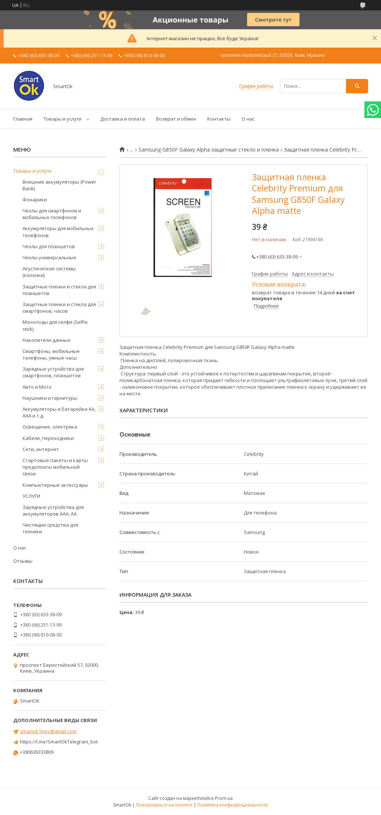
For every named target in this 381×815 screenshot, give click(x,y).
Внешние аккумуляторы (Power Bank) (59, 185)
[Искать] (357, 86)
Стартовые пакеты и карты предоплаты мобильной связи (55, 467)
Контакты (219, 118)
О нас (248, 118)
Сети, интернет (40, 449)
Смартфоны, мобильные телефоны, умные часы (51, 354)
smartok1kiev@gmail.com (48, 731)
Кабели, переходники (48, 438)
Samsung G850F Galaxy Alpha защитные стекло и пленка (209, 150)
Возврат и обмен (176, 118)
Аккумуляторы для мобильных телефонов (58, 231)
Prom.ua (224, 798)
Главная (22, 118)
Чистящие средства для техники (50, 528)
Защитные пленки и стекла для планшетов (59, 289)
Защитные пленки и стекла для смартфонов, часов (59, 307)
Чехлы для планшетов (48, 246)
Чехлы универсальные (49, 257)
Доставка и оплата (122, 118)
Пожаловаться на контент (164, 805)
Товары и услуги (63, 118)
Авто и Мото (37, 387)
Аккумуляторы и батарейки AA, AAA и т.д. (59, 412)
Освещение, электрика (49, 426)
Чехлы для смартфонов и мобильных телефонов (51, 214)
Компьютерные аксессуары (55, 485)
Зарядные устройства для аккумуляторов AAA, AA (53, 510)
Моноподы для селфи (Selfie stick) (55, 325)
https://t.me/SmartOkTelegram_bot (59, 742)
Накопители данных (46, 340)
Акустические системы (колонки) (49, 271)
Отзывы (22, 561)
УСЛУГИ (31, 496)
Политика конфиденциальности (232, 805)
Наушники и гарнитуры (49, 398)
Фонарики (34, 199)
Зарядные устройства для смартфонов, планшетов (53, 372)
